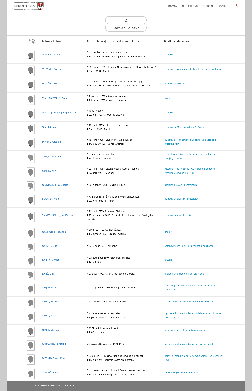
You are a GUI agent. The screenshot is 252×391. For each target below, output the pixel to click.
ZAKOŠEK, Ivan (49, 83)
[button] (236, 6)
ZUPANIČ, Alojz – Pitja (53, 357)
